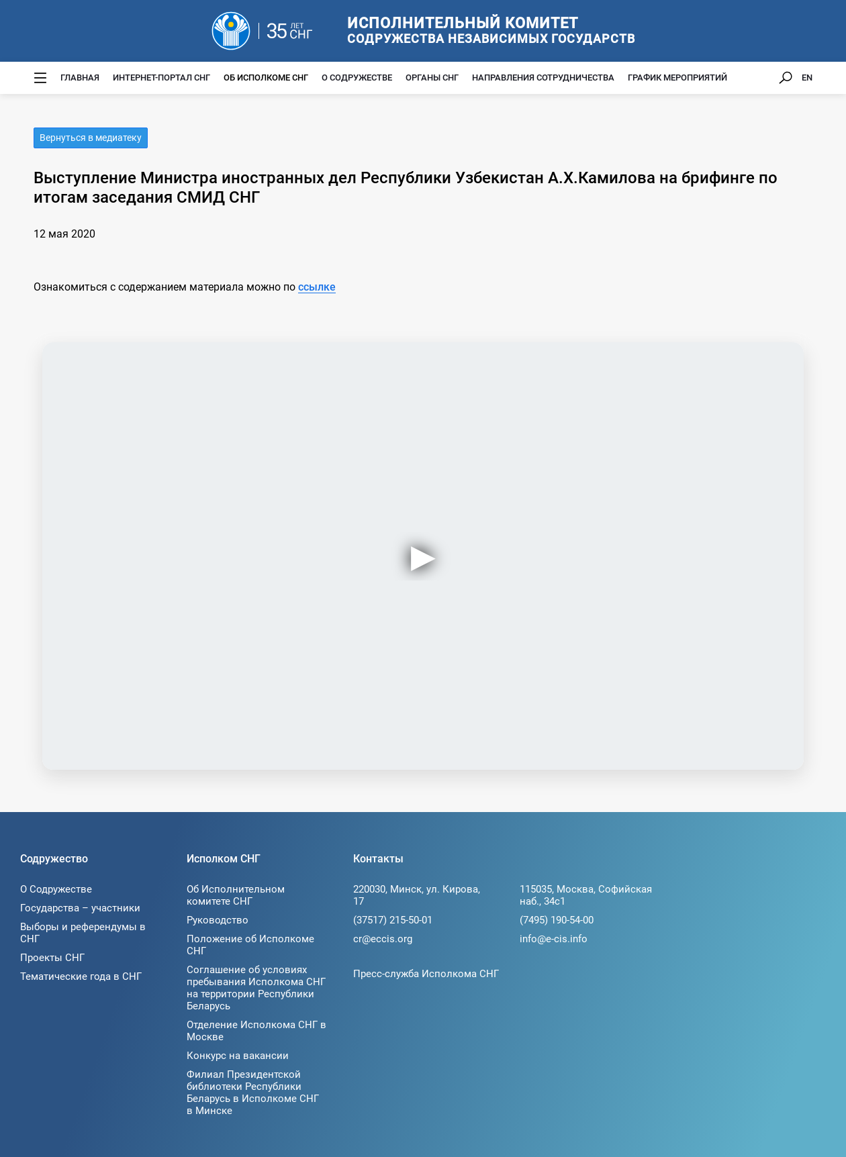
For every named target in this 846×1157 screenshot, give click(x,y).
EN (807, 77)
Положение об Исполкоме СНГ (250, 945)
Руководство (217, 920)
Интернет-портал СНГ (161, 77)
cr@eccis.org (382, 939)
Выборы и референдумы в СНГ (83, 933)
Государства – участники (80, 908)
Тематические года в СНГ (81, 976)
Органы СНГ (432, 77)
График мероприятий (677, 77)
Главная (79, 77)
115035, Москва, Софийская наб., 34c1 (586, 895)
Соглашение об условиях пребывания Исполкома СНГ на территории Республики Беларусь (256, 988)
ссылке (317, 287)
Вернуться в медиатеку (91, 137)
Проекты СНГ (52, 958)
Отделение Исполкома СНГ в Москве (256, 1031)
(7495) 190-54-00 (557, 920)
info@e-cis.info (554, 939)
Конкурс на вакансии (238, 1056)
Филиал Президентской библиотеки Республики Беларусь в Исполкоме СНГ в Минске (253, 1092)
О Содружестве (357, 77)
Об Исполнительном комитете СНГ (236, 895)
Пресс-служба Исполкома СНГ (426, 974)
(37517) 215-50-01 (392, 920)
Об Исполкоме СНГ (266, 77)
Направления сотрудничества (543, 77)
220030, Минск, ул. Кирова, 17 (416, 895)
